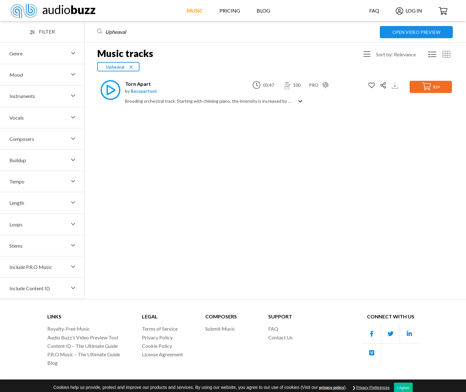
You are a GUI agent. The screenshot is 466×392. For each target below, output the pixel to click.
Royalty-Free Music (68, 329)
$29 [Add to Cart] (431, 86)
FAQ (374, 10)
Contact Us (280, 337)
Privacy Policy (157, 337)
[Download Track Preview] (396, 85)
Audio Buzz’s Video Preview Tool (82, 337)
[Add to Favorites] (372, 85)
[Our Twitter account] (390, 333)
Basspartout (144, 91)
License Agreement (162, 354)
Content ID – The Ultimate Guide (82, 346)
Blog (263, 10)
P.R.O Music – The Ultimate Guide (83, 354)
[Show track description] (300, 100)
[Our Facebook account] (371, 333)
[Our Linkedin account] (409, 333)
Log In (409, 10)
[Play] (108, 90)
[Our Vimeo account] (371, 352)
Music (195, 10)
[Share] (384, 85)
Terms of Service (160, 329)
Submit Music (220, 329)
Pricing (229, 10)
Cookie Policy (157, 346)
